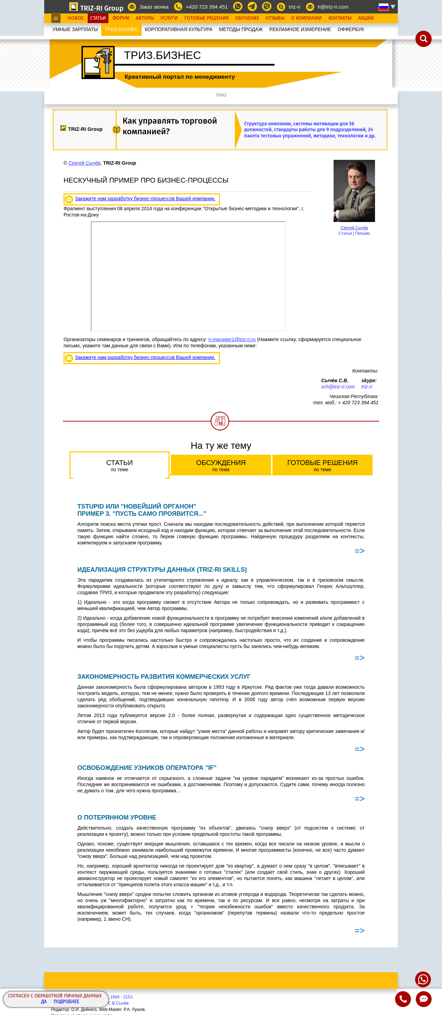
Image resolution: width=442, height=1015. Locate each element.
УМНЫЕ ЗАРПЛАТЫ (75, 29)
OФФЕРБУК (351, 29)
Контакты (340, 18)
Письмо (362, 233)
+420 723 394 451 (207, 7)
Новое (76, 18)
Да (44, 1002)
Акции (366, 18)
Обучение (247, 18)
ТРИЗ (220, 95)
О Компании (306, 18)
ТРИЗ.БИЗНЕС (121, 29)
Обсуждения (221, 465)
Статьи (98, 18)
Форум (121, 18)
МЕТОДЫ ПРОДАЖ (241, 29)
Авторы (145, 18)
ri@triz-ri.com (333, 7)
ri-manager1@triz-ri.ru (232, 339)
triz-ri (294, 7)
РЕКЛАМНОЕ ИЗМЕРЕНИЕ (300, 29)
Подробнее (66, 1002)
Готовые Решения (206, 18)
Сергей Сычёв (354, 227)
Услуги (169, 18)
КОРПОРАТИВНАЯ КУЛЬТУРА (178, 29)
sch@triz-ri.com (338, 386)
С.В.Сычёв (118, 1003)
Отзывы (275, 18)
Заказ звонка (154, 7)
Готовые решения (322, 465)
